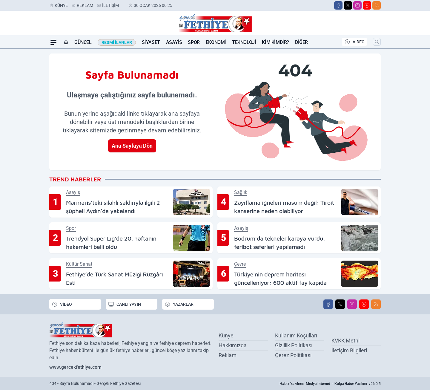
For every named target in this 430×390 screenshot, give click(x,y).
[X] (348, 5)
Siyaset (151, 42)
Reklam (85, 5)
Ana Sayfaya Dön (132, 146)
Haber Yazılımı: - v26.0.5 (330, 383)
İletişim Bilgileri (349, 350)
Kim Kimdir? (275, 42)
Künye (61, 5)
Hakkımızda (233, 345)
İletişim (110, 5)
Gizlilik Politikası (293, 345)
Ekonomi (216, 42)
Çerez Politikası (293, 355)
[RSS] (376, 5)
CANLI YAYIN (124, 304)
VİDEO (354, 42)
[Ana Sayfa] (66, 42)
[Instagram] (357, 5)
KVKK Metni (345, 340)
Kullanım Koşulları (296, 335)
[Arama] (377, 42)
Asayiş (174, 42)
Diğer (301, 42)
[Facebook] (338, 5)
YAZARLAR (179, 304)
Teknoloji (244, 42)
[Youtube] (367, 5)
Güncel (83, 42)
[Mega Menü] (53, 42)
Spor (193, 42)
